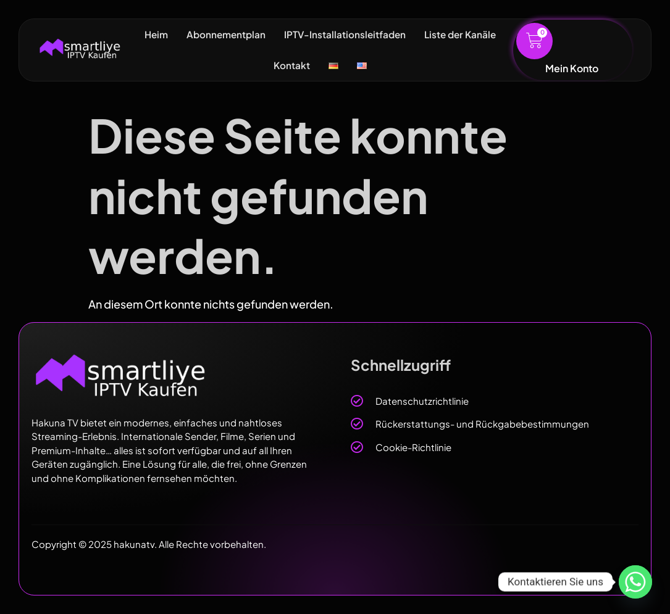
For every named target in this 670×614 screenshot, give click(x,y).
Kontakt (291, 65)
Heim (151, 34)
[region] (160, 486)
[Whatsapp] (635, 582)
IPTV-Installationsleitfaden (345, 34)
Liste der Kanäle (463, 34)
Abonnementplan (223, 34)
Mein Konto (571, 68)
